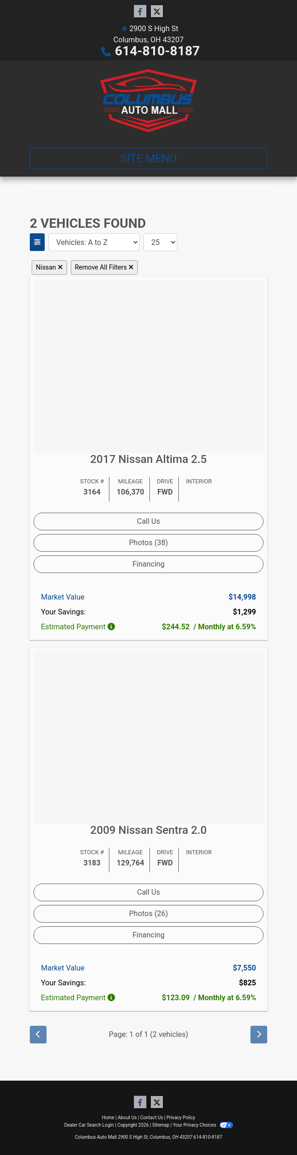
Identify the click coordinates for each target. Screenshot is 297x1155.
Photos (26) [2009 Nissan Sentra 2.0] (148, 913)
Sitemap (160, 1125)
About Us (127, 1117)
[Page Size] (160, 242)
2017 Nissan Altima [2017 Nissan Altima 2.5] (148, 459)
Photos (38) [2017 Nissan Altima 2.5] (148, 542)
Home (108, 1117)
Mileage (130, 481)
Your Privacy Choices (203, 1125)
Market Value (62, 597)
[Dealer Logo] (148, 100)
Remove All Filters (104, 267)
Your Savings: (63, 611)
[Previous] (38, 1034)
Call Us (148, 521)
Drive (165, 481)
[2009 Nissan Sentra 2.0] (148, 737)
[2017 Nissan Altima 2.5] (148, 365)
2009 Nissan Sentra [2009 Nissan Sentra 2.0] (148, 830)
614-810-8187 (157, 51)
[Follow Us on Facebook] (140, 12)
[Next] (258, 1034)
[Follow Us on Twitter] (156, 12)
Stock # (92, 481)
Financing (148, 564)
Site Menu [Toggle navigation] (148, 158)
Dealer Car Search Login (89, 1125)
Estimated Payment (79, 627)
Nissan (49, 267)
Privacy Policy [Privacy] (181, 1117)
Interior (198, 481)
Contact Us (151, 1117)
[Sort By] (94, 242)
